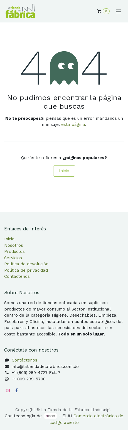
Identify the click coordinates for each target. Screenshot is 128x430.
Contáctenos (17, 276)
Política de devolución (26, 263)
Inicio (64, 170)
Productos (14, 251)
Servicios (13, 257)
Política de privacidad (26, 270)
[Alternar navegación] (118, 11)
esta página (73, 124)
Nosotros (13, 245)
